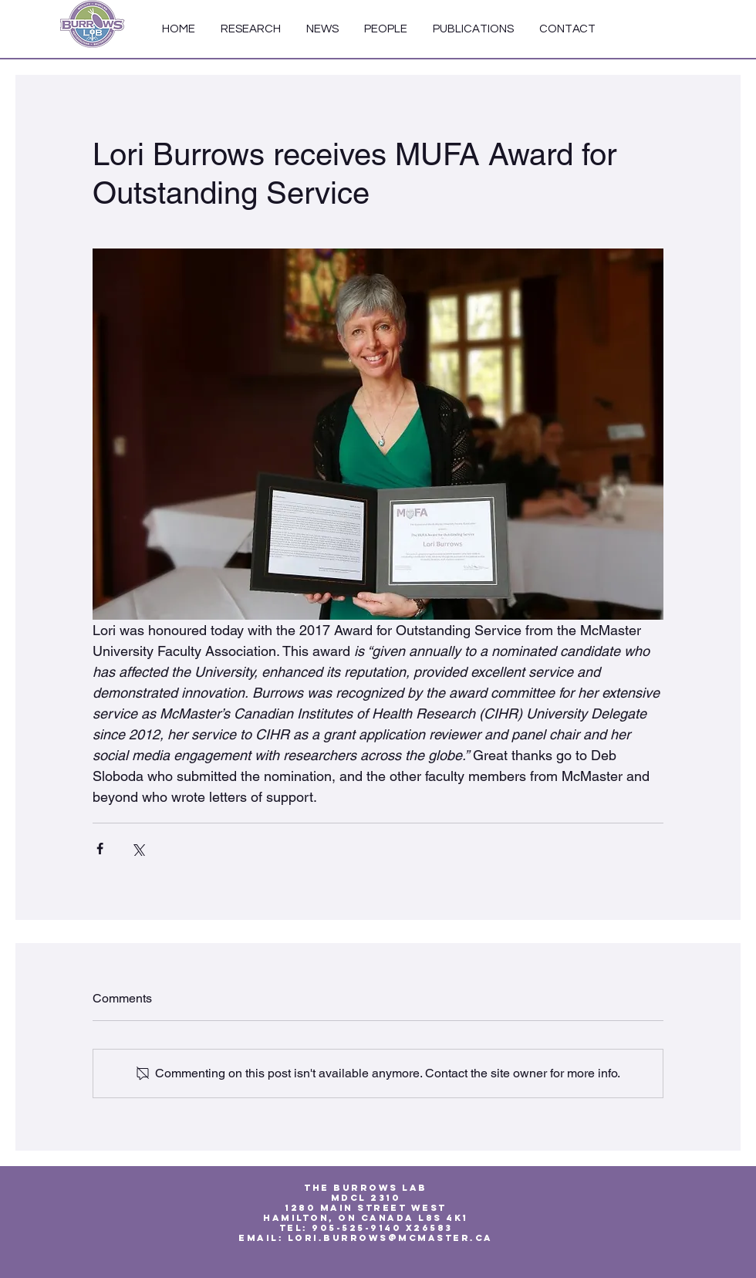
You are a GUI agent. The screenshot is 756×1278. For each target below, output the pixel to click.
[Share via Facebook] (100, 848)
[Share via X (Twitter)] (137, 848)
